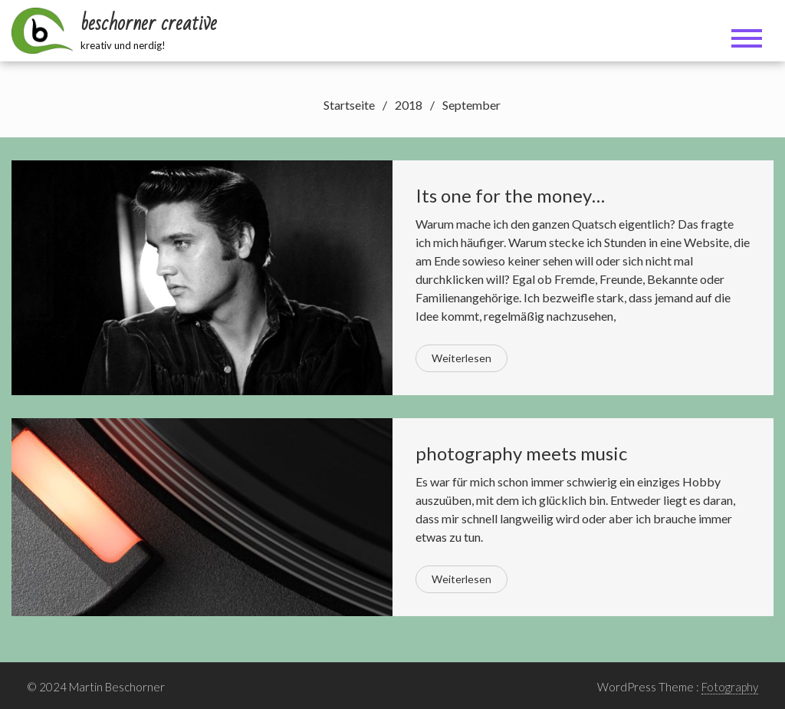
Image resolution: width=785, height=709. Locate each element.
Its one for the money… (510, 195)
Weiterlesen (461, 357)
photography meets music (521, 453)
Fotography (729, 687)
